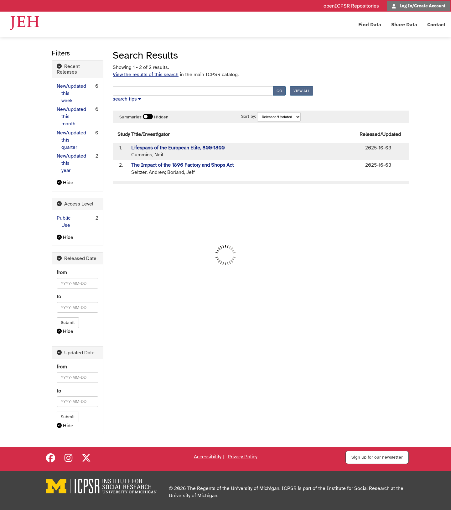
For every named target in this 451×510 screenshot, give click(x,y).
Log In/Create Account (422, 5)
